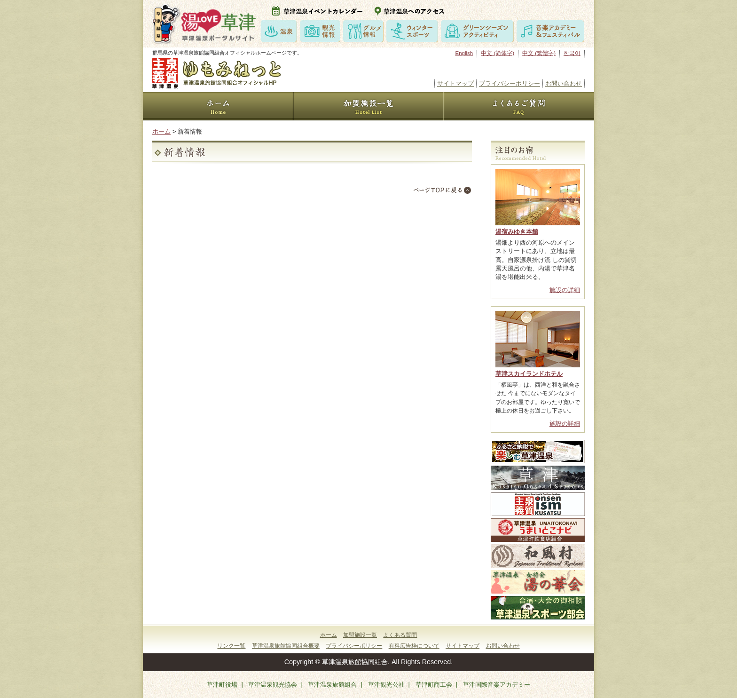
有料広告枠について (414, 645)
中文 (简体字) (497, 53)
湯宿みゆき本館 (516, 231)
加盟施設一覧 (368, 106)
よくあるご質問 (519, 106)
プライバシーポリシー (509, 83)
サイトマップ (455, 83)
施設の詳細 (564, 289)
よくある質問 (400, 635)
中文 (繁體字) (539, 53)
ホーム (161, 131)
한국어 (572, 53)
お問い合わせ (563, 83)
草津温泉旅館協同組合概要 (286, 645)
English (464, 53)
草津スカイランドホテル (529, 373)
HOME (218, 106)
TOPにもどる (442, 190)
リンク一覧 (231, 645)
